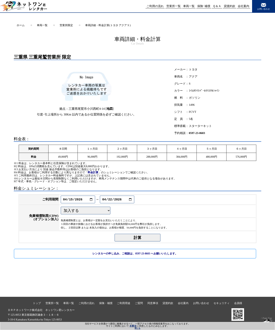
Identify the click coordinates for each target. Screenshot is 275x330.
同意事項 (152, 303)
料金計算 (93, 172)
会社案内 (183, 303)
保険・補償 (105, 303)
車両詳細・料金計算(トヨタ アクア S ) (108, 25)
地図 (110, 108)
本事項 (132, 326)
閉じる (137, 328)
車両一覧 (42, 25)
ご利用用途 (123, 303)
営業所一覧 (52, 303)
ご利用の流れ (86, 303)
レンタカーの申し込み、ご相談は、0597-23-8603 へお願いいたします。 (134, 253)
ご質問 (139, 303)
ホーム (21, 25)
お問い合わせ (263, 6)
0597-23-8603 (197, 133)
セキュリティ (222, 303)
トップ (37, 303)
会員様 (238, 303)
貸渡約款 (168, 303)
